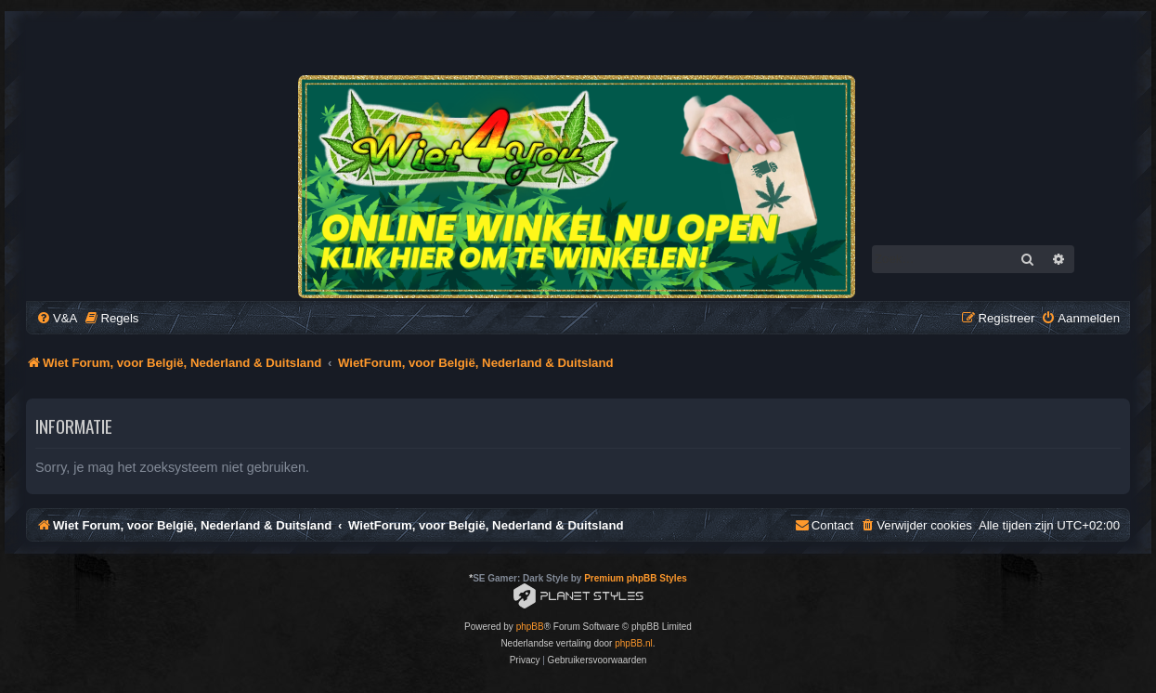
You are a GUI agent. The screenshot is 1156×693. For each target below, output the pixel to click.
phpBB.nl (634, 643)
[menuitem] (56, 318)
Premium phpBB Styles (635, 578)
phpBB (530, 626)
